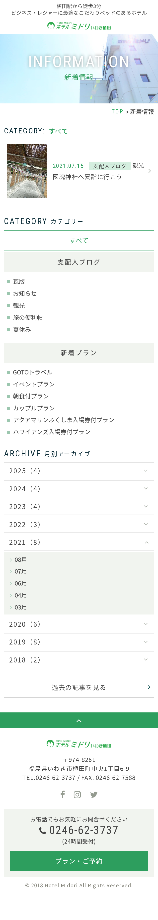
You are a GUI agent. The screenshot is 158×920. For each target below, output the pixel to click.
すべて (79, 240)
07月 (21, 571)
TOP (118, 111)
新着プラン (79, 352)
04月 (21, 595)
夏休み (22, 329)
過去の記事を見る (79, 687)
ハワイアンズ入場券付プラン (51, 431)
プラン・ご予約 (79, 860)
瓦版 (19, 281)
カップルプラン (34, 407)
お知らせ (25, 293)
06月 (21, 583)
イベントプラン (34, 383)
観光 (19, 305)
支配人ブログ (79, 261)
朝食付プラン (31, 395)
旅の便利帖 (28, 317)
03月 (21, 607)
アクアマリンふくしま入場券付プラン (63, 419)
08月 (21, 559)
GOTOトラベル (33, 371)
